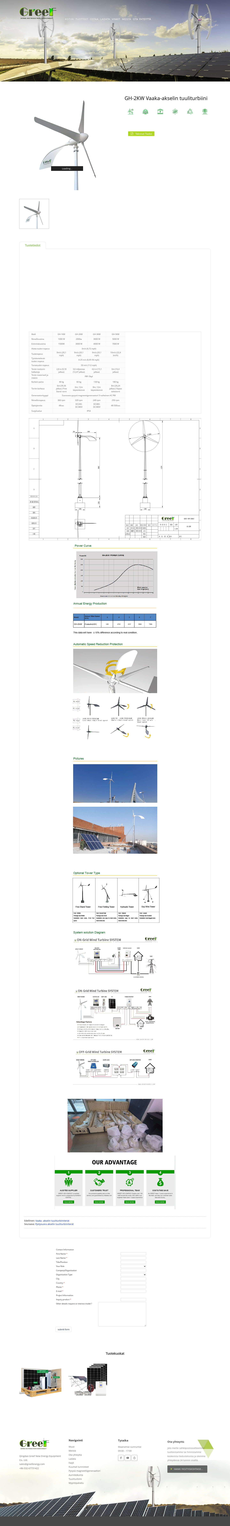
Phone (59, 1287)
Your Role (60, 1266)
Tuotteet (82, 19)
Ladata (105, 19)
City (57, 1278)
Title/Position (62, 1262)
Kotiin (69, 19)
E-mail (59, 1291)
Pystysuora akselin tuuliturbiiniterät (54, 1224)
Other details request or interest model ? (74, 1303)
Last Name (61, 1258)
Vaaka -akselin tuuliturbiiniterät (52, 1220)
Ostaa (94, 19)
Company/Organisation (66, 1270)
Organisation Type (64, 1274)
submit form (63, 1329)
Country (59, 1282)
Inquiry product (62, 1299)
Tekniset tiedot (143, 133)
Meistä (126, 19)
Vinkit (116, 19)
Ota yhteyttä (142, 19)
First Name (61, 1253)
